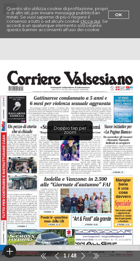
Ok (118, 14)
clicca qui (90, 21)
